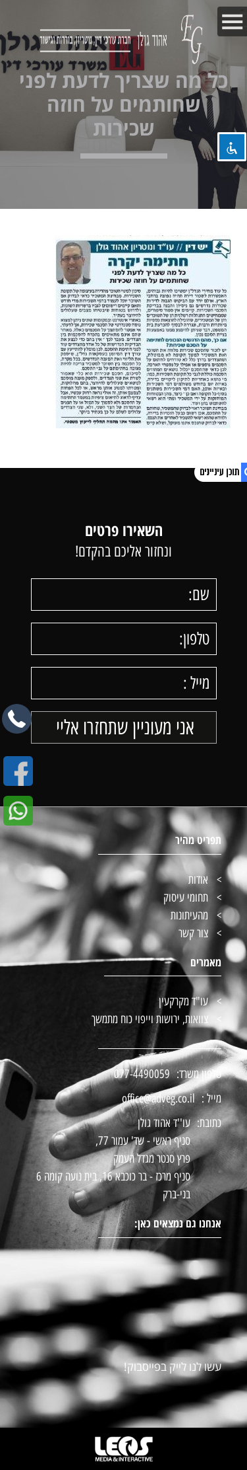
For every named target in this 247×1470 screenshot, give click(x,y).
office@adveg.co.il (158, 1098)
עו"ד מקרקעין (183, 1001)
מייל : (211, 1098)
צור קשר (193, 933)
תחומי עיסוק (185, 897)
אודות (198, 879)
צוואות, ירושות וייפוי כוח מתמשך (150, 1019)
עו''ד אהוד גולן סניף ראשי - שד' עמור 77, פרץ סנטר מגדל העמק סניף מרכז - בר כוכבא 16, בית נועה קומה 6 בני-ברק (113, 1159)
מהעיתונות (189, 915)
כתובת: (209, 1123)
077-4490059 (142, 1074)
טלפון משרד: (199, 1074)
